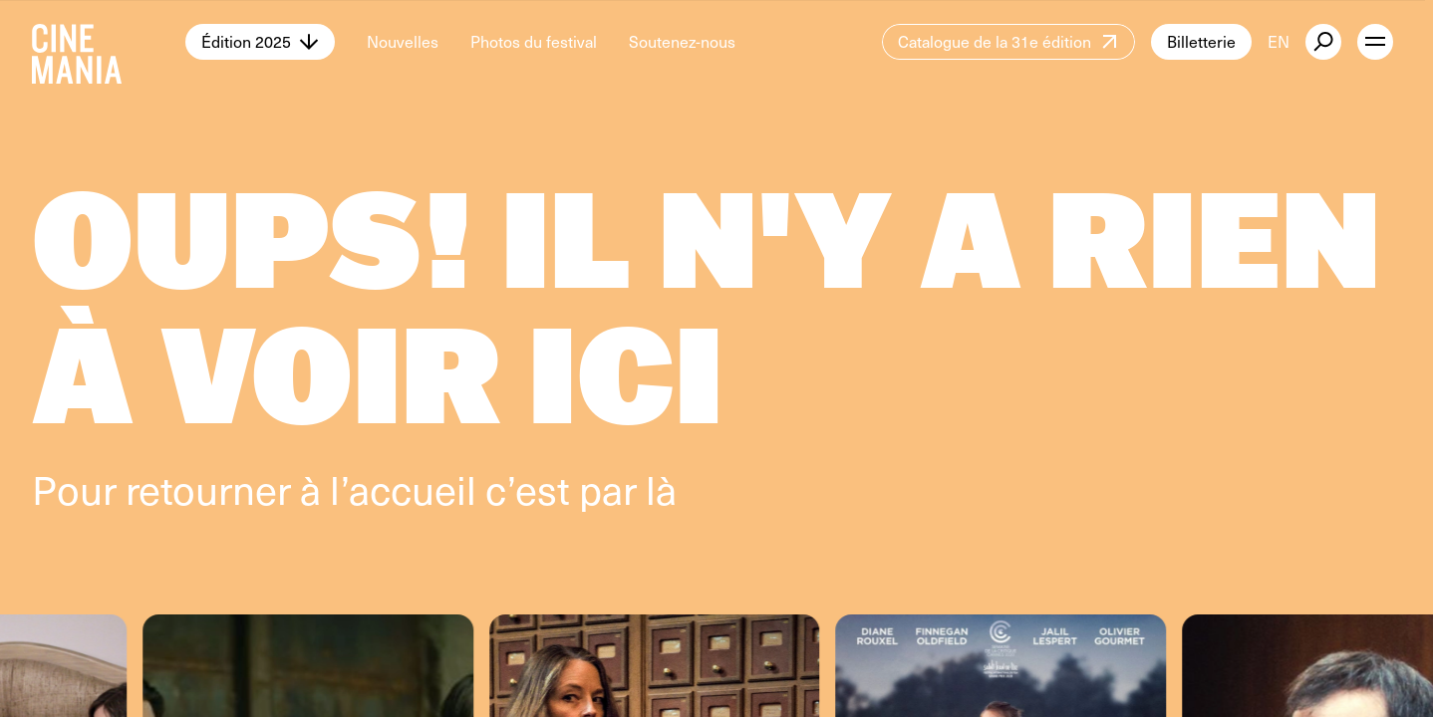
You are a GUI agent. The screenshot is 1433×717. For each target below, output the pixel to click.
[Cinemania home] (108, 42)
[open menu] (1375, 42)
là (661, 488)
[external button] (1323, 42)
